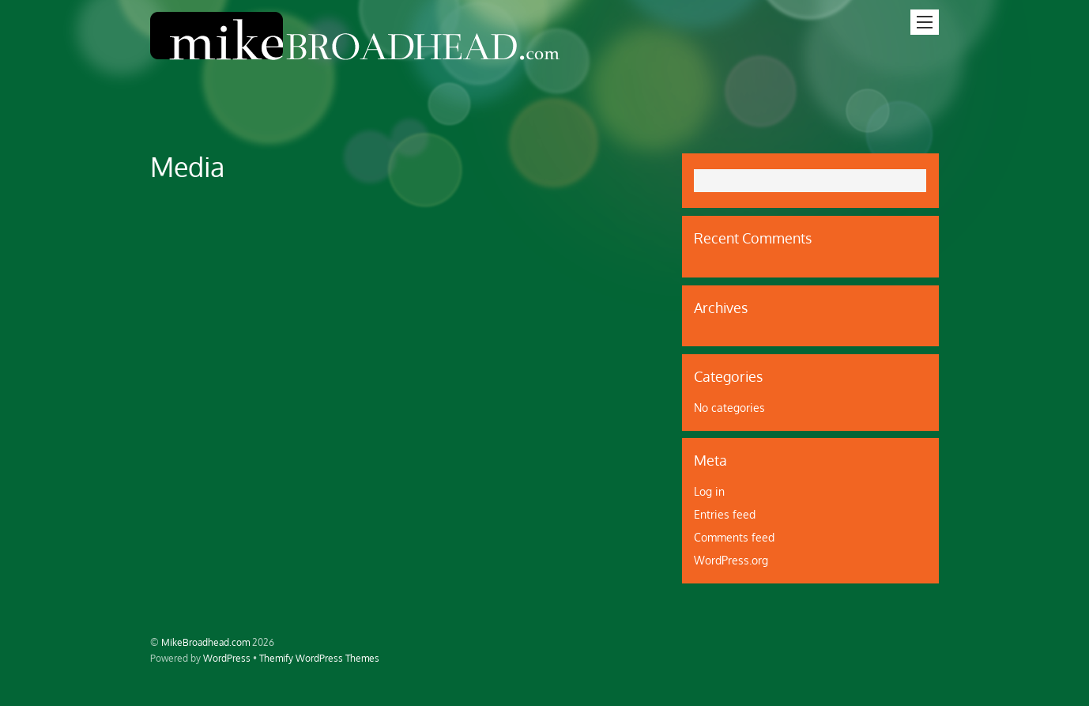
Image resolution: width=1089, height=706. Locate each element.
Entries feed (725, 514)
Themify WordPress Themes (319, 657)
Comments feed (734, 537)
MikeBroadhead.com (205, 642)
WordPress (227, 657)
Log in (709, 491)
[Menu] (925, 22)
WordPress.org (731, 560)
